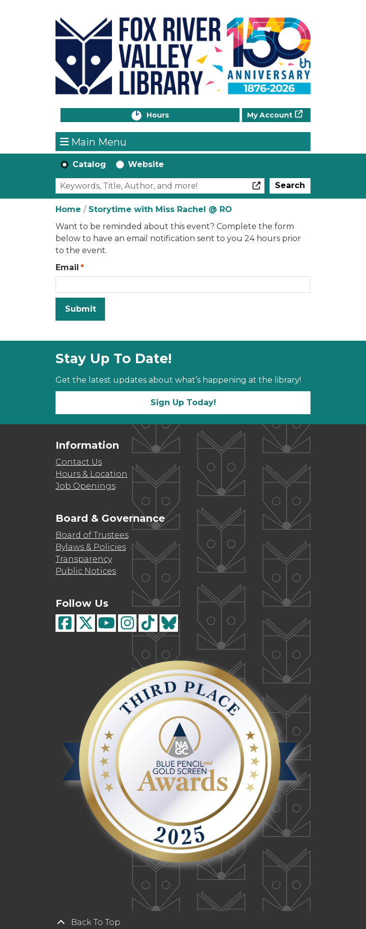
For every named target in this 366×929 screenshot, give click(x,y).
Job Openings (86, 486)
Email (67, 267)
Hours (168, 116)
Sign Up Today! (183, 402)
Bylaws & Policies (91, 547)
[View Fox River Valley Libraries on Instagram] (127, 623)
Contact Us (79, 462)
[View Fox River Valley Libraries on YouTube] (106, 623)
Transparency (84, 559)
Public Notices (86, 571)
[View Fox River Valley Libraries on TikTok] (148, 623)
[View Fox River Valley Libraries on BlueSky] (169, 623)
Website (146, 164)
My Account (269, 115)
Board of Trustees (92, 535)
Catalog (89, 164)
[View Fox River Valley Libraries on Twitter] (86, 623)
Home (68, 209)
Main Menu (93, 141)
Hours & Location (92, 474)
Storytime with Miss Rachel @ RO (160, 209)
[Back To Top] (183, 922)
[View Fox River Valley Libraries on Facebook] (65, 623)
